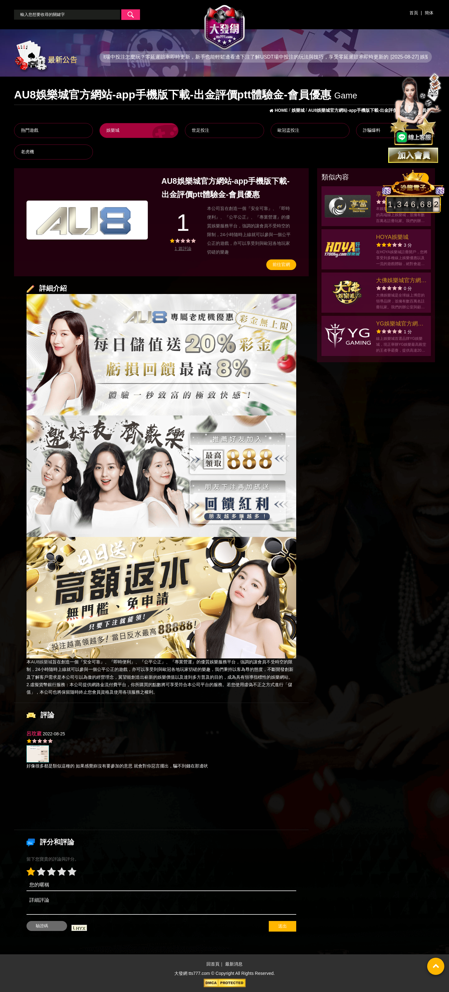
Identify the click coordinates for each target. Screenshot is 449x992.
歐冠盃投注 (288, 130)
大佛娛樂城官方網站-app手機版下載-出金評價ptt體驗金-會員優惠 (399, 281)
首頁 (413, 12)
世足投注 (200, 130)
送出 (282, 925)
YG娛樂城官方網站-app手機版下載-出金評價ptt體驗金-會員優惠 (401, 324)
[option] (87, 219)
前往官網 (281, 264)
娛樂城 (112, 130)
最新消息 (234, 964)
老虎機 (27, 151)
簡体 (429, 12)
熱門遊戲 (29, 130)
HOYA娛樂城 (392, 237)
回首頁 (213, 964)
